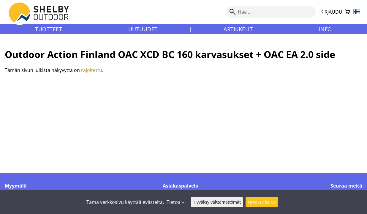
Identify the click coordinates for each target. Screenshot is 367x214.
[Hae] (271, 12)
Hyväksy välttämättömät (217, 202)
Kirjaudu (331, 12)
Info (325, 29)
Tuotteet (48, 29)
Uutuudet (143, 29)
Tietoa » (175, 202)
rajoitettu (91, 70)
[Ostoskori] (347, 12)
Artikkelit (238, 29)
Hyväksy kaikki (262, 202)
